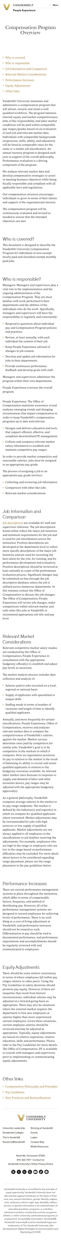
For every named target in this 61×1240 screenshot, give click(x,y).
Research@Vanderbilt (14, 1142)
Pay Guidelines (15, 1092)
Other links (12, 91)
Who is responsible (17, 63)
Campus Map (37, 1142)
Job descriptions (13, 523)
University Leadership (14, 1128)
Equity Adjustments (17, 85)
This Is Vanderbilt (11, 1137)
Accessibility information (30, 1219)
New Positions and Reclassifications (28, 1098)
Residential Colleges (13, 1133)
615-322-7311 (24, 1160)
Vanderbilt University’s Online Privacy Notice (30, 1164)
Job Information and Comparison (26, 69)
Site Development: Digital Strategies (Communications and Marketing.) (30, 1229)
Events (34, 1133)
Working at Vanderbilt (42, 1128)
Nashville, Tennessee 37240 (30, 1156)
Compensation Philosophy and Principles (31, 1086)
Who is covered (15, 57)
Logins (34, 1137)
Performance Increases (19, 80)
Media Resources (39, 1146)
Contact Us (38, 1160)
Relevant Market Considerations (26, 74)
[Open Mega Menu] (53, 5)
